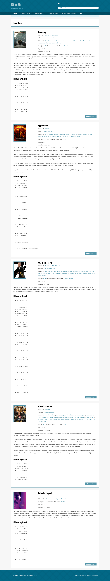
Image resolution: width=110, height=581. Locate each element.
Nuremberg (42, 32)
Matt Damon (47, 136)
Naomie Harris (74, 273)
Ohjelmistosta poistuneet (69, 13)
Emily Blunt (65, 134)
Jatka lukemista (91, 116)
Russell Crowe (46, 43)
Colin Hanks (48, 41)
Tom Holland (42, 421)
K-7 (44, 424)
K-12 (44, 139)
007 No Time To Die (45, 262)
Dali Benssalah (77, 271)
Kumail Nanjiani (79, 417)
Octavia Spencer (52, 419)
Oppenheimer (43, 125)
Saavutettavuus (26, 13)
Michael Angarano (57, 136)
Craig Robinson (69, 415)
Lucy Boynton (57, 499)
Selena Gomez (91, 419)
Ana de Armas (49, 271)
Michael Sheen (42, 419)
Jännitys (52, 35)
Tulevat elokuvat (53, 13)
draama (47, 35)
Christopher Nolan (49, 131)
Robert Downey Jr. (76, 136)
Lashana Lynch (56, 273)
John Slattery (56, 41)
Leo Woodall (64, 41)
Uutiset (15, 13)
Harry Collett (45, 417)
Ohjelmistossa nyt (39, 13)
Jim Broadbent (63, 417)
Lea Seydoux (65, 273)
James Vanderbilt (49, 38)
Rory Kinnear (42, 275)
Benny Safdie (49, 134)
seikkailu (47, 409)
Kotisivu (70, 278)
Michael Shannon (74, 41)
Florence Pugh (74, 134)
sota (56, 35)
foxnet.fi (36, 575)
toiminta (57, 265)
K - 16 (45, 46)
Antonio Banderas (50, 415)
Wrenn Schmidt (56, 43)
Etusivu (22, 16)
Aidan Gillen (48, 499)
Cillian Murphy (57, 134)
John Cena (71, 417)
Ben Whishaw (58, 271)
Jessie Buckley (54, 417)
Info (81, 13)
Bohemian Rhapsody (45, 493)
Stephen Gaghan (49, 412)
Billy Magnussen (67, 271)
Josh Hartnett (83, 134)
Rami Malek (83, 41)
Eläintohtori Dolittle (45, 406)
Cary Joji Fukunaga (49, 268)
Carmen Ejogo (60, 415)
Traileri (66, 46)
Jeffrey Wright (47, 273)
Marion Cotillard (89, 417)
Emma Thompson (80, 415)
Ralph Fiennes (83, 273)
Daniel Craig (86, 271)
